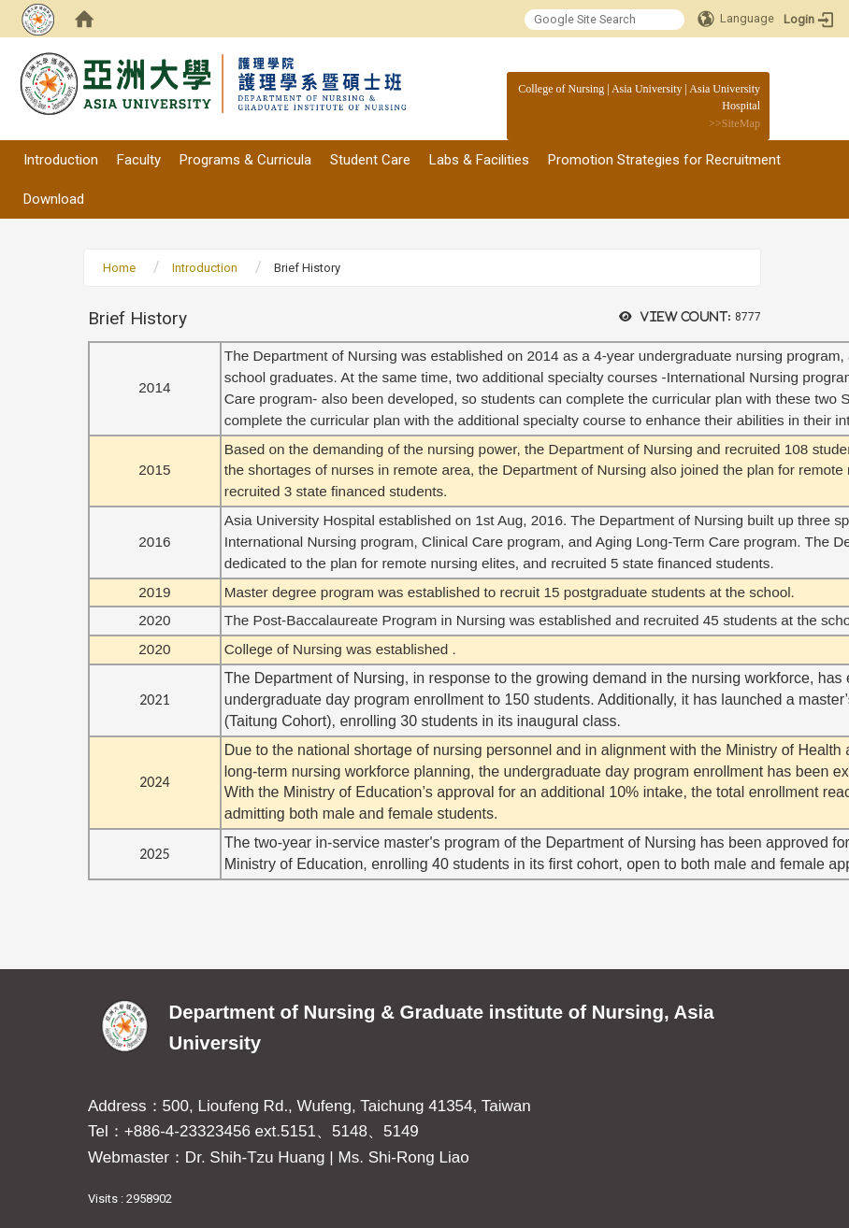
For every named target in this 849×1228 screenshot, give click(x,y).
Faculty (139, 159)
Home (119, 268)
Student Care (370, 159)
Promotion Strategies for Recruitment (664, 159)
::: (750, 88)
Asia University (647, 88)
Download (53, 199)
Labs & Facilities (479, 159)
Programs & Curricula (245, 159)
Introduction (60, 159)
